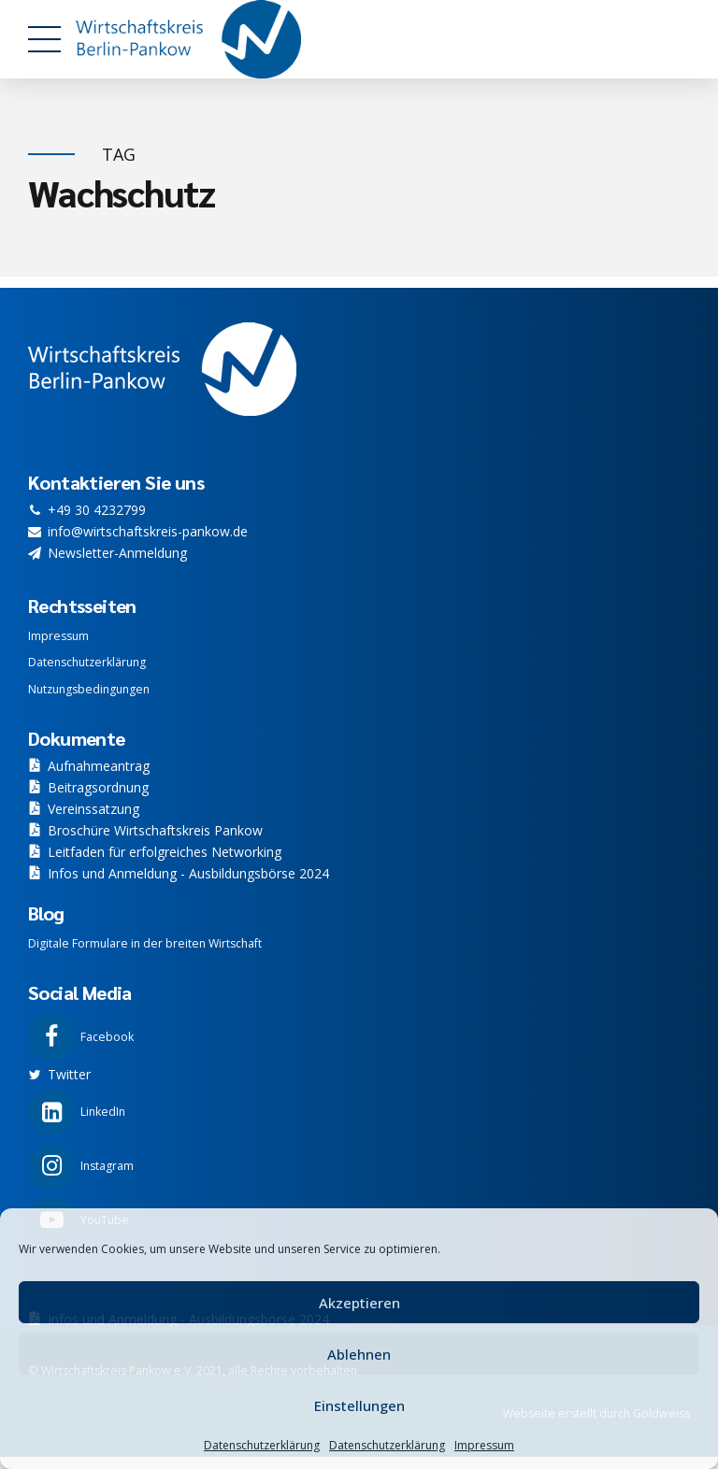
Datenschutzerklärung (262, 1445)
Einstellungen (359, 1405)
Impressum (484, 1445)
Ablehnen (359, 1354)
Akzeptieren (359, 1302)
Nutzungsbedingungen (89, 689)
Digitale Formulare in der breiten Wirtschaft (145, 943)
